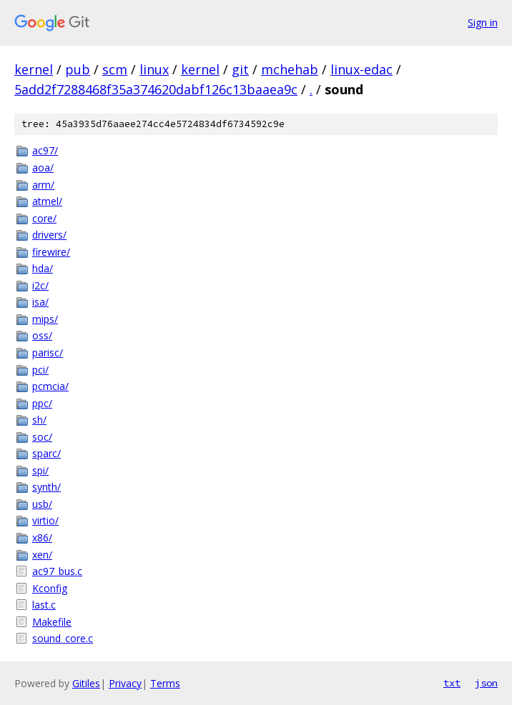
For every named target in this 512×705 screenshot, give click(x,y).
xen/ (42, 554)
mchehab (289, 69)
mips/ (45, 319)
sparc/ (46, 453)
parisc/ (47, 352)
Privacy (125, 683)
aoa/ (43, 167)
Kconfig (49, 588)
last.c (44, 604)
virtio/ (45, 520)
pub (77, 69)
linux (154, 69)
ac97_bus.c (57, 571)
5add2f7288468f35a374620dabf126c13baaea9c (155, 89)
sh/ (39, 419)
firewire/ (51, 252)
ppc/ (42, 403)
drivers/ (49, 234)
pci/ (40, 369)
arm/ (43, 184)
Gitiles (86, 683)
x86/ (42, 537)
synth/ (46, 487)
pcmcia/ (50, 386)
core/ (44, 218)
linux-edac (361, 69)
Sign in (483, 22)
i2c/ (40, 285)
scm (114, 69)
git (240, 69)
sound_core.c (62, 638)
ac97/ (45, 150)
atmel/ (47, 201)
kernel (33, 69)
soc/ (42, 437)
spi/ (40, 470)
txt (452, 682)
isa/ (40, 302)
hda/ (42, 268)
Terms (165, 683)
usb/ (42, 504)
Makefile (52, 622)
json (486, 682)
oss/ (42, 335)
